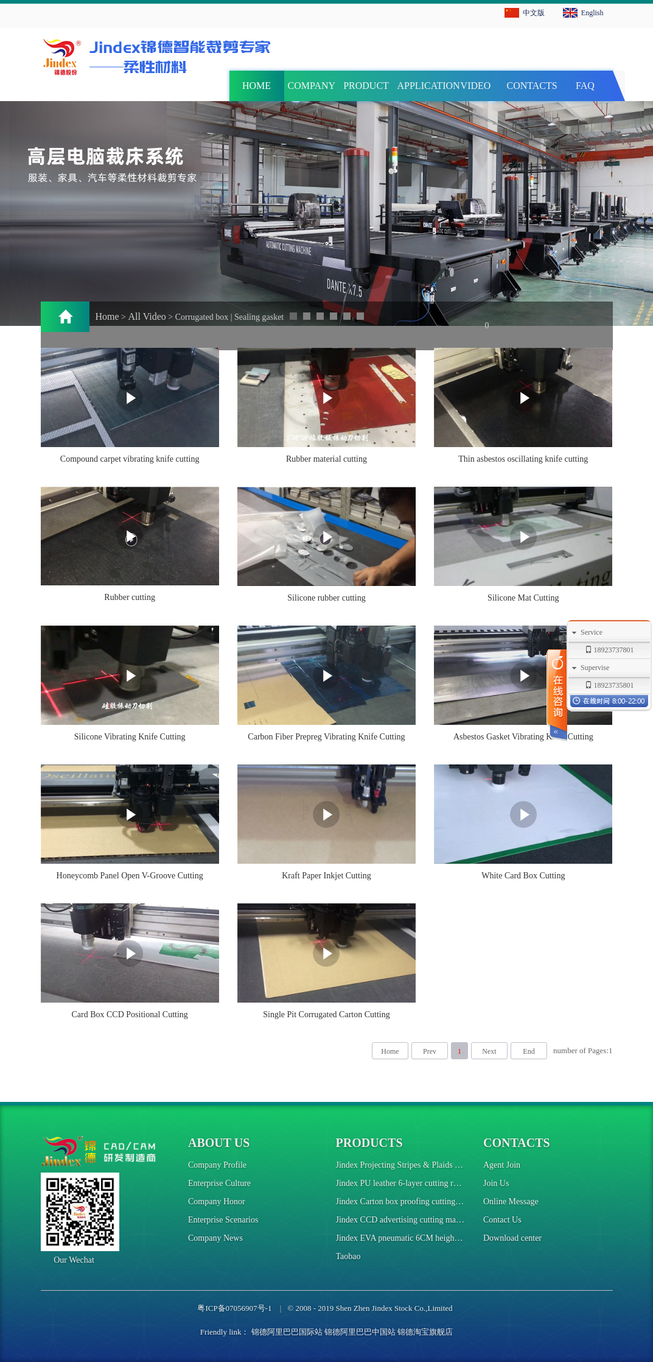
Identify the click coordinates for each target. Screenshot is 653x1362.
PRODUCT (366, 85)
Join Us (496, 1183)
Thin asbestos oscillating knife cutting (523, 459)
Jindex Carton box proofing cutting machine (411, 1201)
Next (489, 1051)
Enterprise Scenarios (223, 1219)
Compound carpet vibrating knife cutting (130, 459)
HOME (256, 85)
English (592, 13)
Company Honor (216, 1201)
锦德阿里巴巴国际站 (287, 1331)
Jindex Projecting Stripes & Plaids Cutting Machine (424, 1165)
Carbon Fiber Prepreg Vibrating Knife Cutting (326, 736)
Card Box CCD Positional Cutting (129, 1014)
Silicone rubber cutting (326, 597)
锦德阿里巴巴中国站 (360, 1331)
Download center (512, 1238)
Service (591, 632)
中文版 (534, 13)
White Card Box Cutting (523, 875)
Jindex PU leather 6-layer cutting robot (402, 1183)
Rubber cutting (129, 597)
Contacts (516, 1142)
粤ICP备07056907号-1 (234, 1308)
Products (369, 1142)
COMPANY (312, 85)
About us (219, 1142)
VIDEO (476, 85)
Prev (429, 1051)
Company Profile (217, 1165)
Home (107, 316)
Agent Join (501, 1165)
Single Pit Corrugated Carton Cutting (326, 1014)
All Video (147, 316)
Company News (215, 1238)
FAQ (585, 85)
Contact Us (502, 1219)
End (528, 1051)
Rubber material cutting (326, 459)
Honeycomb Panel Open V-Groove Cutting (130, 875)
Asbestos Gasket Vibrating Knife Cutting (523, 736)
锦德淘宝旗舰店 (425, 1331)
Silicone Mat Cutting (523, 597)
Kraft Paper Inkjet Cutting (326, 875)
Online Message (511, 1201)
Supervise (595, 667)
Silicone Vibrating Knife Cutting (130, 736)
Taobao (348, 1256)
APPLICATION (423, 85)
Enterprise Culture (219, 1183)
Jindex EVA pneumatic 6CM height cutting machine (425, 1238)
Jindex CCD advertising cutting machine (405, 1219)
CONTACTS (532, 85)
